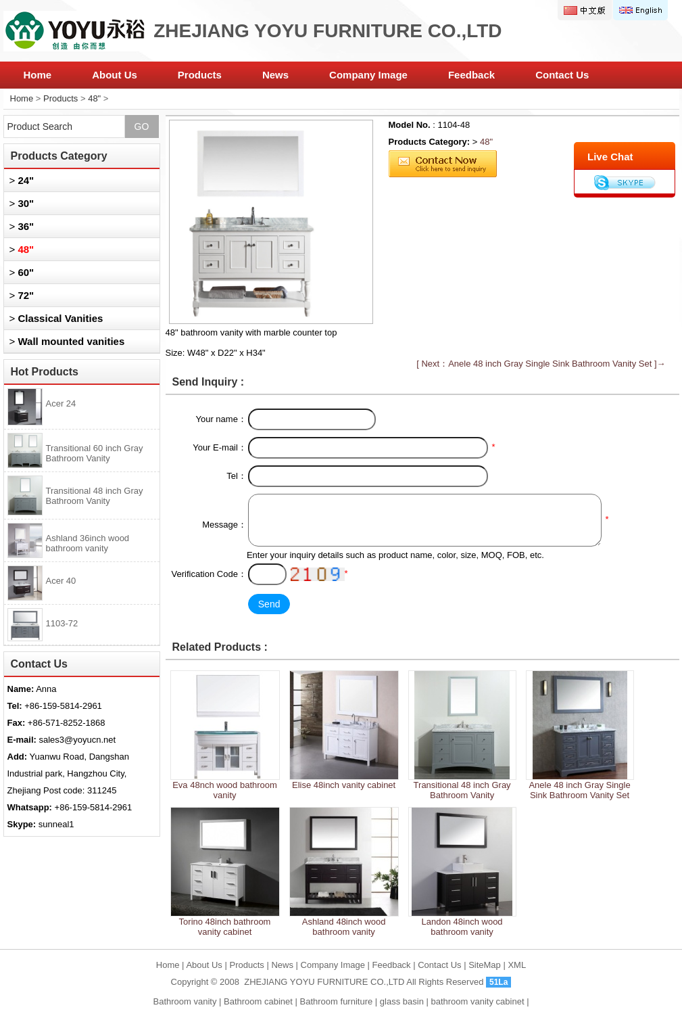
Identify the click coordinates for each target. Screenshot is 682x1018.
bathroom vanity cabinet (477, 1001)
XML (517, 965)
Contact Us (562, 74)
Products (200, 74)
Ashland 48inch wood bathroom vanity (344, 927)
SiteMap (484, 965)
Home (38, 74)
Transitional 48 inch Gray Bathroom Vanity (462, 790)
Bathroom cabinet (258, 1001)
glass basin (402, 1001)
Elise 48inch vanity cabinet (343, 785)
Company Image (368, 74)
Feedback (471, 74)
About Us (114, 74)
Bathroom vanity (184, 1001)
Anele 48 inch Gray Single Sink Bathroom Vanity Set (579, 790)
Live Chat (610, 156)
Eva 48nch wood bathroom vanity (224, 790)
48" (94, 98)
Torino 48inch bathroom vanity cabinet (225, 927)
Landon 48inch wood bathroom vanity (462, 927)
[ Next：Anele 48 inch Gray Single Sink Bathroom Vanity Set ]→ (540, 363)
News (275, 74)
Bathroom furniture (336, 1001)
